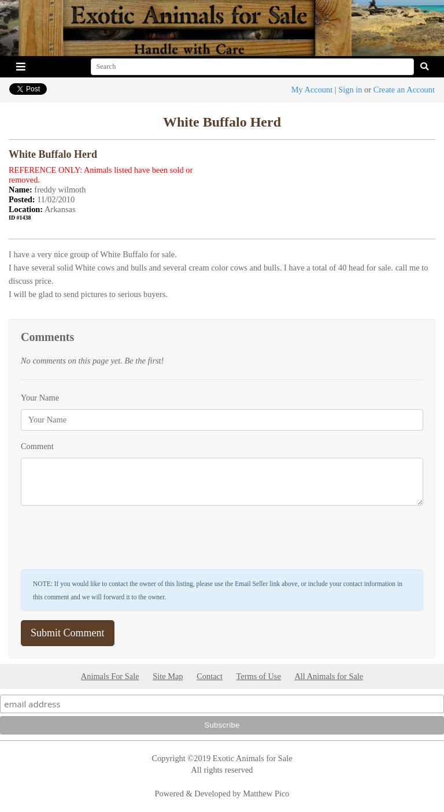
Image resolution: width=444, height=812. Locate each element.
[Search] (252, 66)
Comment (37, 446)
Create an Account (404, 89)
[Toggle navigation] (20, 66)
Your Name (40, 397)
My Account (312, 89)
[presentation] (109, 537)
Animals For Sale (110, 676)
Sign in (350, 89)
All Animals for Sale (328, 676)
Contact (210, 676)
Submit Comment (68, 633)
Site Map (168, 676)
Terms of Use (258, 676)
